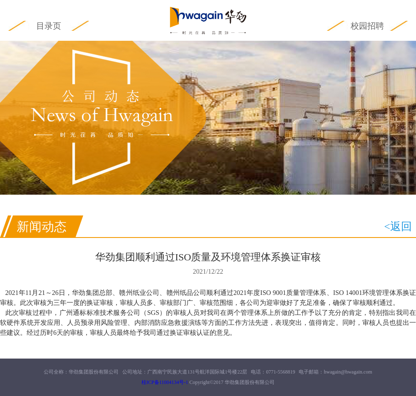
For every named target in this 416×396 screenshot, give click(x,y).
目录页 (48, 25)
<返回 (398, 226)
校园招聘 (367, 25)
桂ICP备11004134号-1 (164, 382)
